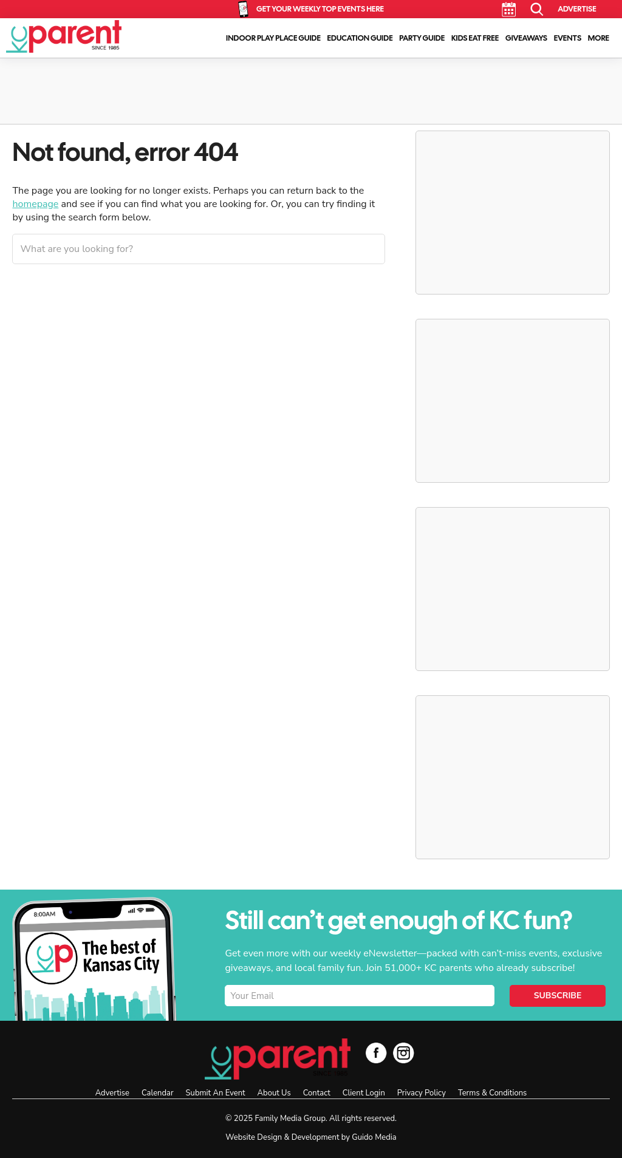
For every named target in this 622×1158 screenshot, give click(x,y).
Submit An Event (215, 1093)
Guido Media (374, 1137)
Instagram (403, 1052)
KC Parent (63, 36)
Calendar (508, 9)
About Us (274, 1093)
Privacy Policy (421, 1093)
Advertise (577, 9)
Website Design (253, 1137)
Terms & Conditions (492, 1093)
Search (537, 9)
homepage (35, 204)
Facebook (376, 1052)
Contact (316, 1093)
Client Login (364, 1093)
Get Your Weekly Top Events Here (320, 9)
